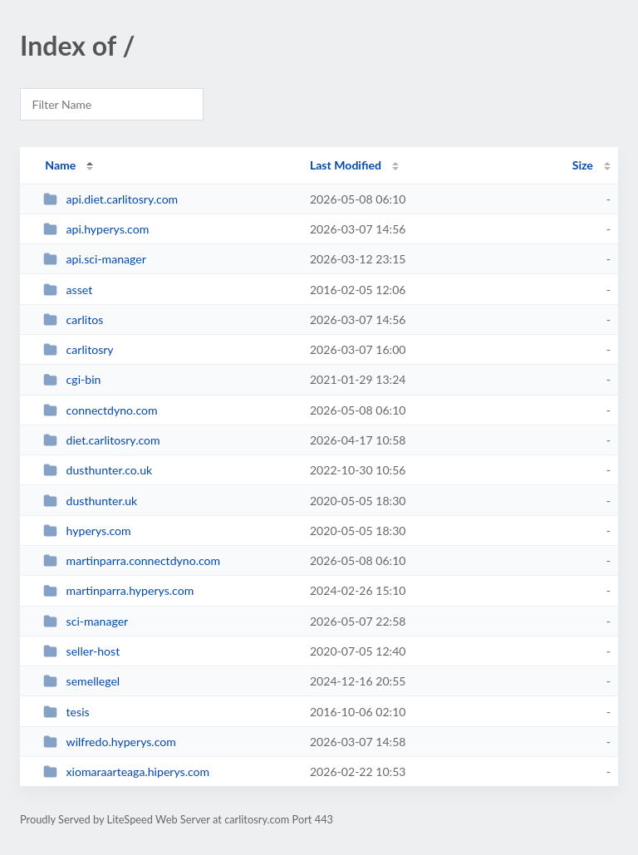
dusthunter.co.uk (97, 470)
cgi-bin (72, 379)
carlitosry (78, 349)
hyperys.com (87, 530)
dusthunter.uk (90, 501)
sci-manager (85, 621)
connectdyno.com (100, 410)
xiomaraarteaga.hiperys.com (126, 771)
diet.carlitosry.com (101, 440)
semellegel (81, 681)
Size (582, 165)
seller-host (81, 651)
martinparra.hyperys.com (118, 590)
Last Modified (345, 165)
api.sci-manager (94, 259)
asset (67, 290)
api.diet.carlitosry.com (110, 199)
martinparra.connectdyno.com (131, 560)
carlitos (73, 319)
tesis (66, 712)
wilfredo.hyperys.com (109, 742)
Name (60, 165)
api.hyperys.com (96, 229)
